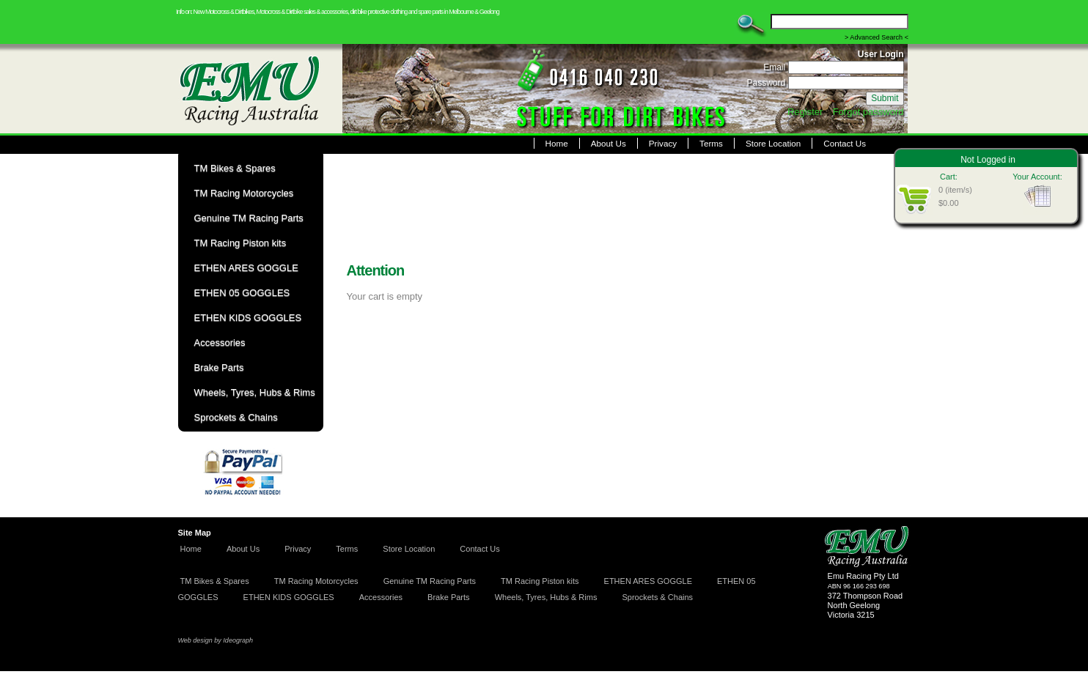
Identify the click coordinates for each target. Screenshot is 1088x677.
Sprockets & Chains (657, 597)
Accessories (381, 597)
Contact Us (844, 143)
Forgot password (868, 111)
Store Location (773, 143)
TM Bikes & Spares (214, 581)
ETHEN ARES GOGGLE (648, 581)
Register (805, 111)
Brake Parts (448, 597)
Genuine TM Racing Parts (429, 581)
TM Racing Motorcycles (316, 581)
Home (556, 143)
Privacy (663, 143)
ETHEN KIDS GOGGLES (288, 597)
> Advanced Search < (876, 37)
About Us (608, 143)
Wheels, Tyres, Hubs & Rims (546, 597)
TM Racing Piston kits (539, 581)
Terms (711, 143)
